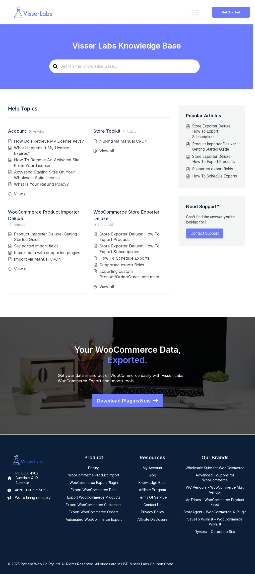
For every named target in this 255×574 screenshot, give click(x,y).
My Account (152, 468)
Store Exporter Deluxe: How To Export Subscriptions (212, 131)
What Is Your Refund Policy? (41, 184)
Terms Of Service (152, 497)
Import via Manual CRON (38, 259)
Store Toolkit (106, 131)
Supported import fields (36, 245)
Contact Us (152, 505)
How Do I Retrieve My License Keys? (49, 141)
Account (17, 131)
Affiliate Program (152, 490)
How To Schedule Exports (124, 258)
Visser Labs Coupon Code (151, 564)
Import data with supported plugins (47, 252)
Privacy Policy (152, 512)
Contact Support (205, 233)
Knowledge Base (152, 482)
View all (21, 193)
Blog (152, 475)
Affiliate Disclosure (152, 519)
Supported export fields (121, 264)
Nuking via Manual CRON (123, 141)
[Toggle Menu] (195, 12)
